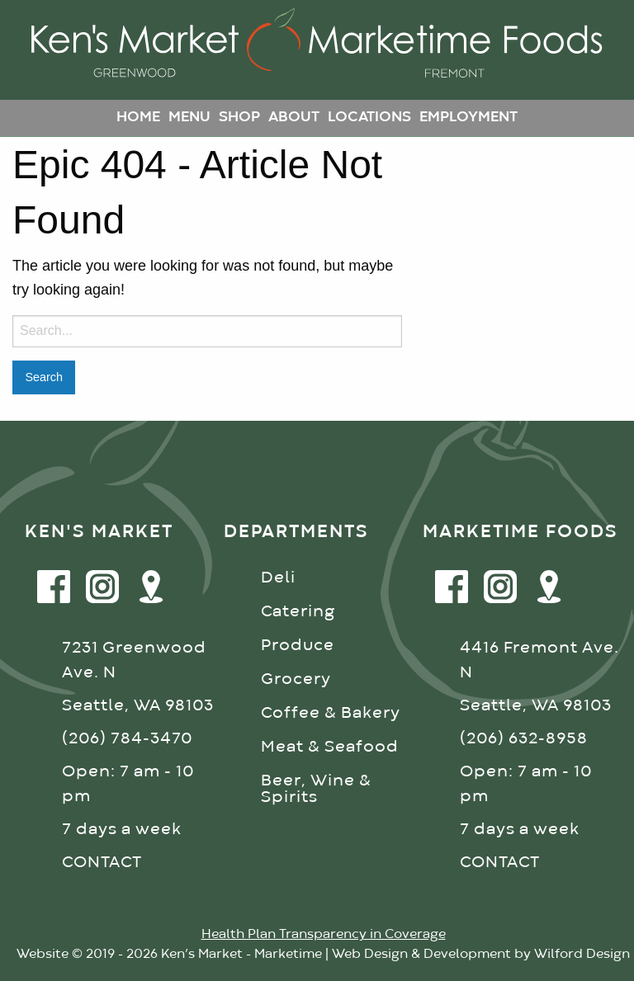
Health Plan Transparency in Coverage (323, 935)
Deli (278, 578)
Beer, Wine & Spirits (316, 789)
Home (138, 117)
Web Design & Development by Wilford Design (481, 954)
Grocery (296, 679)
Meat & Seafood (330, 747)
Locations (369, 117)
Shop (239, 117)
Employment (468, 117)
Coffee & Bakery (330, 713)
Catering (298, 612)
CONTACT (102, 863)
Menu (189, 117)
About (293, 117)
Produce (297, 646)
